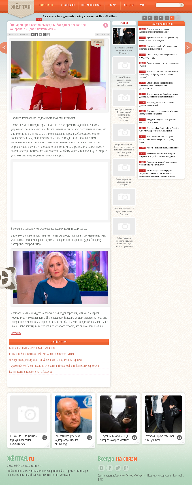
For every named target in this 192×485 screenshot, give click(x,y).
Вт (150, 18)
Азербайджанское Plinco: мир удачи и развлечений (156, 104)
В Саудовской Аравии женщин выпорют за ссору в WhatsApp (114, 438)
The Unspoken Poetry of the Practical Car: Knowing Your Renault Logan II (159, 129)
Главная (12, 34)
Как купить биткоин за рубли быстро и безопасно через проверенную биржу (157, 139)
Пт (167, 18)
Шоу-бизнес (47, 5)
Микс (143, 5)
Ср (156, 18)
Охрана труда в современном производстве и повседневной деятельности (156, 86)
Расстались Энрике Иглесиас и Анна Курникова (32, 348)
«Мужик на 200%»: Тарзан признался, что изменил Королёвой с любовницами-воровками (54, 366)
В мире (112, 5)
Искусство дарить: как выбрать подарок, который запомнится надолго (157, 155)
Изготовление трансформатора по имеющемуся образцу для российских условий (158, 74)
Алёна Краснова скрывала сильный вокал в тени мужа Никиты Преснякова (124, 242)
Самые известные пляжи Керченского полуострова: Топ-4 (154, 30)
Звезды (128, 5)
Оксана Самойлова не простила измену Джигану (124, 211)
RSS (101, 479)
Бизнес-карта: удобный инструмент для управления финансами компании (159, 95)
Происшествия (91, 5)
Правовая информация (159, 475)
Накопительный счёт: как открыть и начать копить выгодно (158, 47)
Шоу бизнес (24, 34)
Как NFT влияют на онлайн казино (163, 147)
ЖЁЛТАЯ (21, 7)
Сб (172, 18)
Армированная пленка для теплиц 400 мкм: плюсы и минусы (158, 39)
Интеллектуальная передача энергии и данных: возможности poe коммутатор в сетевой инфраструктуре (157, 173)
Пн (144, 18)
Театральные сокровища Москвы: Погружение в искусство (158, 112)
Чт (161, 18)
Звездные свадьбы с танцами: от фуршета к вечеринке (157, 121)
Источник (16, 333)
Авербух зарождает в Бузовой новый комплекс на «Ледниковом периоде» (45, 360)
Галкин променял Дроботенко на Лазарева (30, 372)
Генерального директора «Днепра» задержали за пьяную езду (67, 440)
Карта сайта (178, 475)
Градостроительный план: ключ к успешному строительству (158, 163)
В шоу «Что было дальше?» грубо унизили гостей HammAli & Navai (80, 16)
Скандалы (68, 5)
